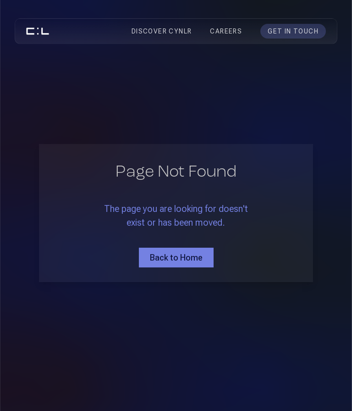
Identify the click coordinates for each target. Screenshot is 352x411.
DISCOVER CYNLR (162, 31)
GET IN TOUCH (293, 31)
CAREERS (226, 31)
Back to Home (176, 257)
